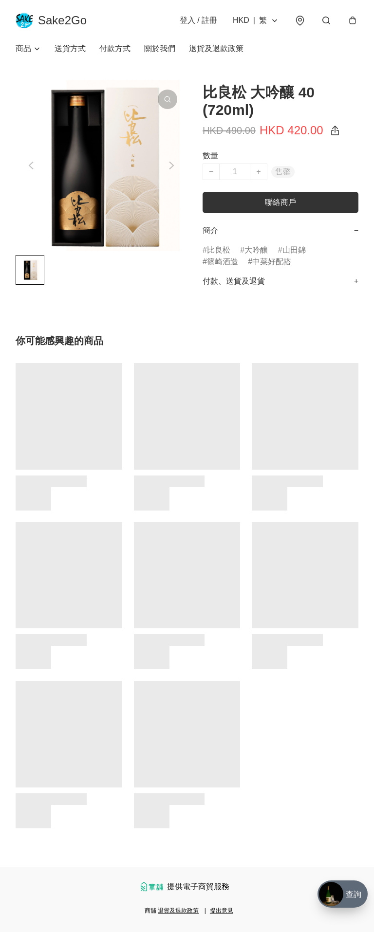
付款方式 (115, 48)
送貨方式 (70, 48)
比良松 (218, 250)
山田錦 (294, 250)
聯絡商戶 (280, 202)
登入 (198, 20)
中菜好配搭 (271, 261)
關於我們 (159, 48)
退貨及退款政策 (216, 48)
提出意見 (221, 910)
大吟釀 (256, 250)
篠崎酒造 (222, 261)
